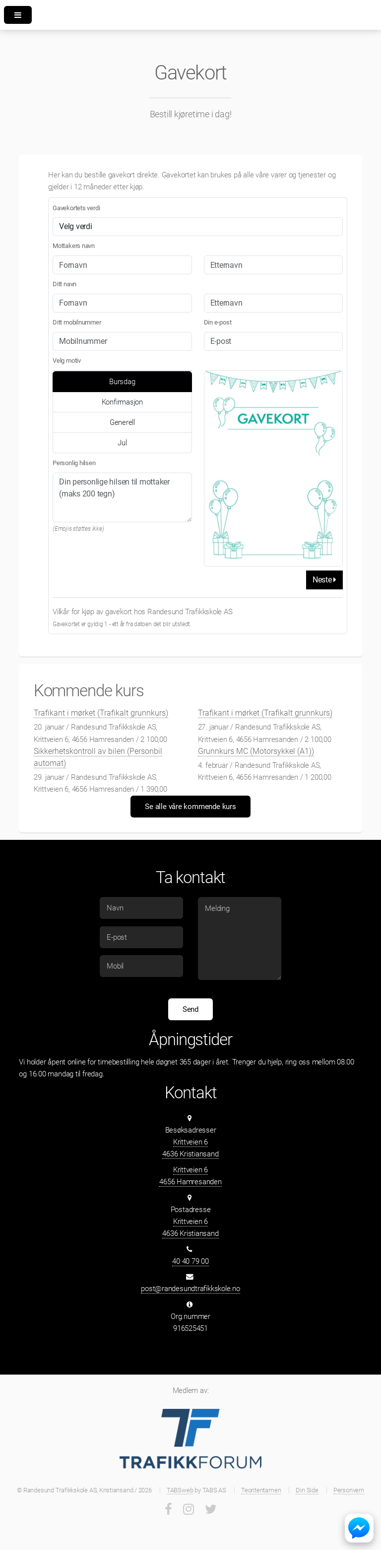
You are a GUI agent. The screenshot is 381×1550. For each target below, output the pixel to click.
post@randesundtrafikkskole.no (190, 1288)
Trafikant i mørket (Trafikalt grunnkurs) (101, 713)
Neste (324, 579)
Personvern (348, 1490)
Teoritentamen (261, 1490)
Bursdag (122, 381)
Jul (122, 442)
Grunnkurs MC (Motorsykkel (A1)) (256, 751)
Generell (122, 422)
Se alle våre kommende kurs (190, 806)
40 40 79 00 (190, 1261)
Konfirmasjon (122, 402)
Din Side (307, 1490)
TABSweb (180, 1490)
